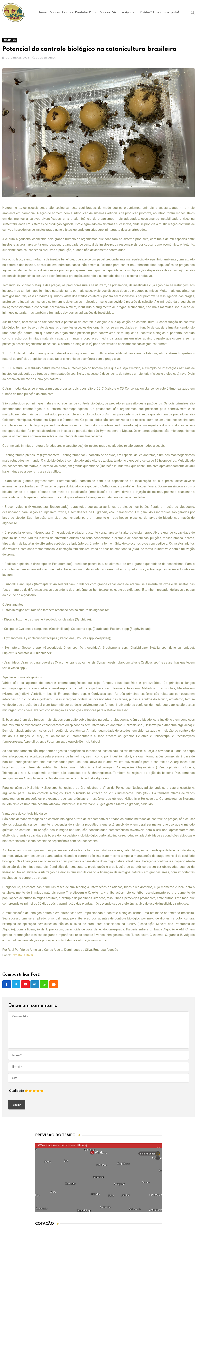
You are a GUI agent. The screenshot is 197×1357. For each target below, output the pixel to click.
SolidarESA (108, 12)
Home (41, 12)
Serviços (126, 12)
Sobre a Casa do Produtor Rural (73, 12)
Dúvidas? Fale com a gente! (158, 12)
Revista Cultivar (22, 958)
